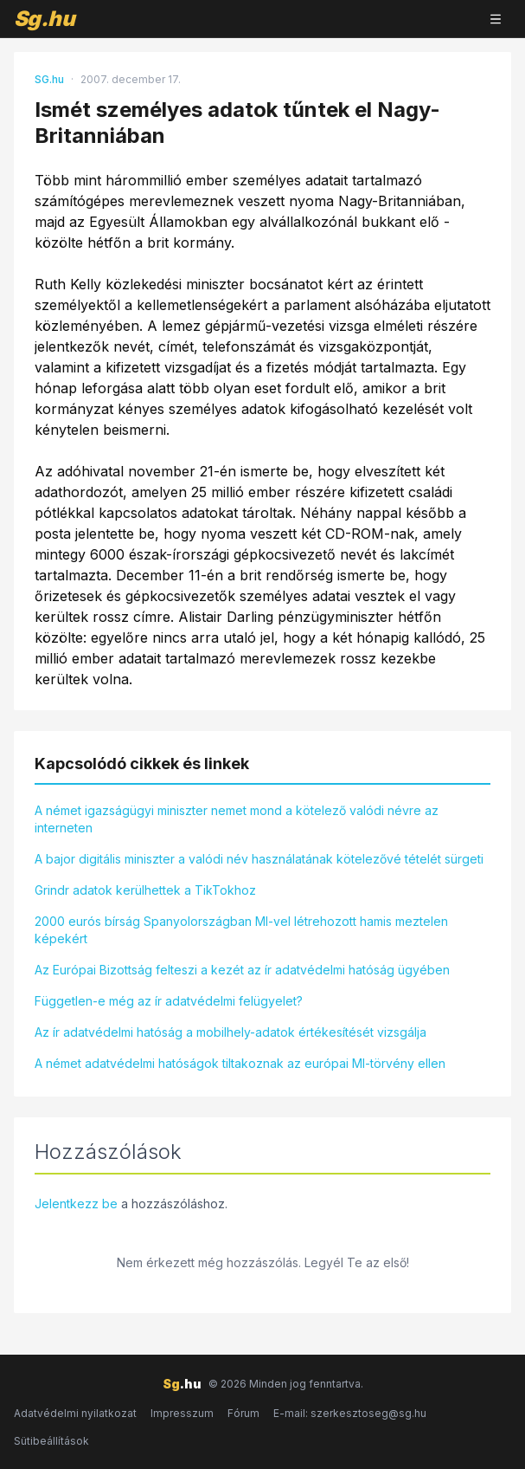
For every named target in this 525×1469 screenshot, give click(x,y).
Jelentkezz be (76, 1203)
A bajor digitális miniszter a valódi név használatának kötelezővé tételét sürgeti (259, 858)
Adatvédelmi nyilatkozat (75, 1413)
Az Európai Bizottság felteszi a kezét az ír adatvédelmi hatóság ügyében (242, 969)
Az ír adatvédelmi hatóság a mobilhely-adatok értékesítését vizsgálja (230, 1032)
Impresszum (182, 1413)
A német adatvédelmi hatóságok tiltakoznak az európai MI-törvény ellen (240, 1063)
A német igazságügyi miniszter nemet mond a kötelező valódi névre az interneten (237, 819)
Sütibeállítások (51, 1440)
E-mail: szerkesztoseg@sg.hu (349, 1413)
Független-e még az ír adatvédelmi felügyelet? (169, 1000)
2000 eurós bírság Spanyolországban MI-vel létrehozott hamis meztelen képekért (241, 930)
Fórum (243, 1413)
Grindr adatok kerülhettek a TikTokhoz (145, 890)
